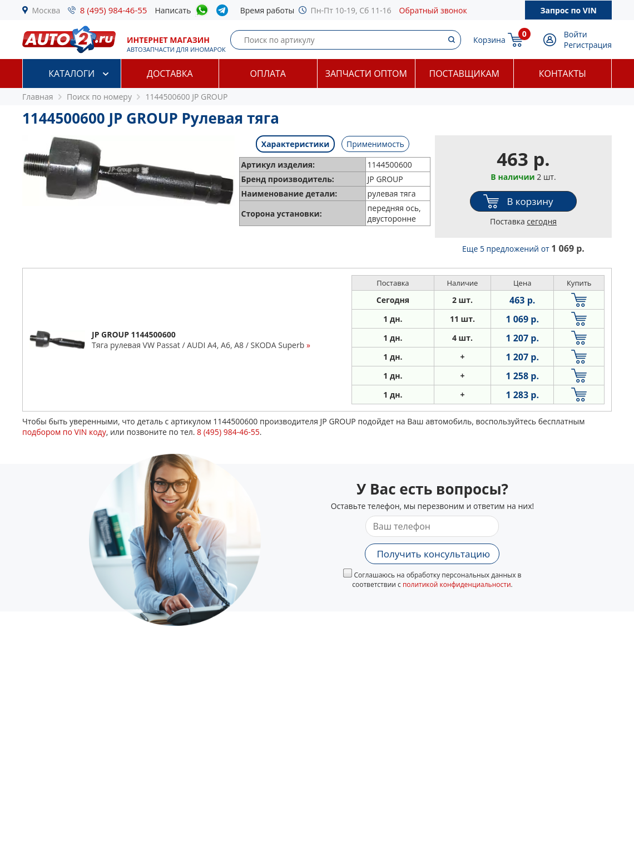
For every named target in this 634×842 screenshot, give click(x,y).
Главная (37, 96)
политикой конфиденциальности (457, 584)
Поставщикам (464, 73)
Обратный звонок (433, 10)
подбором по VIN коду (64, 432)
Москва (46, 10)
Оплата (268, 73)
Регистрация (588, 45)
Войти (575, 34)
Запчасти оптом (366, 73)
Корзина (489, 40)
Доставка (170, 73)
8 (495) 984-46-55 (113, 10)
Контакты (562, 73)
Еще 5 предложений (523, 248)
